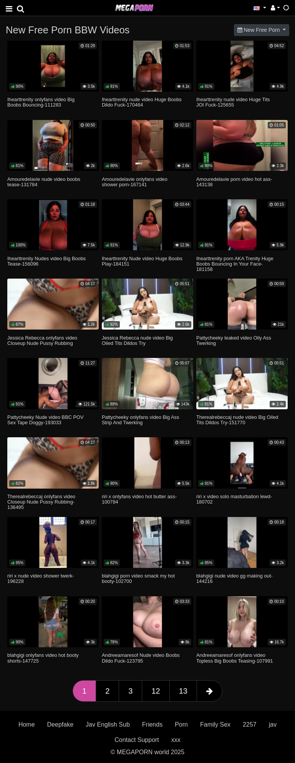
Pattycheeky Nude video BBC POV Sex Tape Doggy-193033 (45, 419)
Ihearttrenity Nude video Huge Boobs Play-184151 (142, 261)
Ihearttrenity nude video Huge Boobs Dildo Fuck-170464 (142, 102)
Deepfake (60, 724)
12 (155, 691)
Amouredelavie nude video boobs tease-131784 (43, 181)
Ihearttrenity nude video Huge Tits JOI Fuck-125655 (233, 102)
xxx (176, 740)
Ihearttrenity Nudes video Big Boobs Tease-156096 (46, 261)
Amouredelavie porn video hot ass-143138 (234, 181)
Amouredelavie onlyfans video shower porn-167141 (134, 181)
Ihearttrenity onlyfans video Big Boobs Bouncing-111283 (41, 102)
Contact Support (136, 740)
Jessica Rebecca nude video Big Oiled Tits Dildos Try (137, 340)
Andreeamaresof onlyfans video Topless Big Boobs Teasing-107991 (234, 657)
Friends (152, 724)
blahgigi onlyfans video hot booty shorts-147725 (43, 657)
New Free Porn (259, 30)
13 (183, 691)
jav (273, 724)
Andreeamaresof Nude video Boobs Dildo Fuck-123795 (141, 657)
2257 (250, 724)
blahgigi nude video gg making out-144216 (234, 578)
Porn (181, 724)
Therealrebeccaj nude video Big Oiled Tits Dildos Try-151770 (237, 419)
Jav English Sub (108, 724)
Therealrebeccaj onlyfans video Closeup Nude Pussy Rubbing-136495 (41, 502)
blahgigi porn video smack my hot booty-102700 (138, 578)
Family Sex (215, 724)
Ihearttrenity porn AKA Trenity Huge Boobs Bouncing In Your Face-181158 (234, 264)
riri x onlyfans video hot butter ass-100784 (139, 499)
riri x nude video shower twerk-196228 (40, 578)
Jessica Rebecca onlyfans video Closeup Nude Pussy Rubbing (42, 340)
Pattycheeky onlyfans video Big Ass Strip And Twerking (140, 419)
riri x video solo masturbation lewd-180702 (234, 499)
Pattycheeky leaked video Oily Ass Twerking (233, 340)
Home (26, 724)
